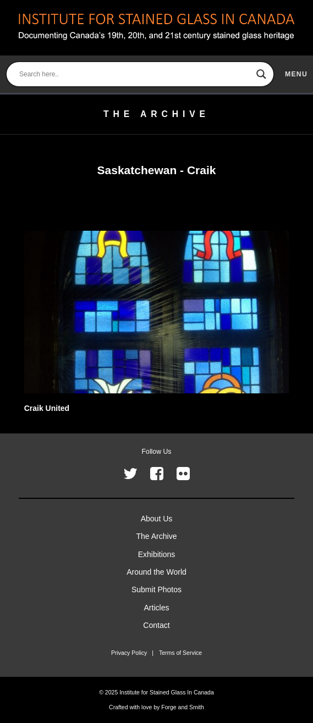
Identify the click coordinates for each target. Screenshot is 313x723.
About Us (157, 518)
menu (296, 74)
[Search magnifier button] (261, 74)
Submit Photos (156, 589)
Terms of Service (180, 652)
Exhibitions (156, 554)
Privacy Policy (129, 652)
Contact (156, 625)
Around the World (156, 572)
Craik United (46, 408)
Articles (156, 607)
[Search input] (135, 74)
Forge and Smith (182, 707)
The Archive (156, 536)
